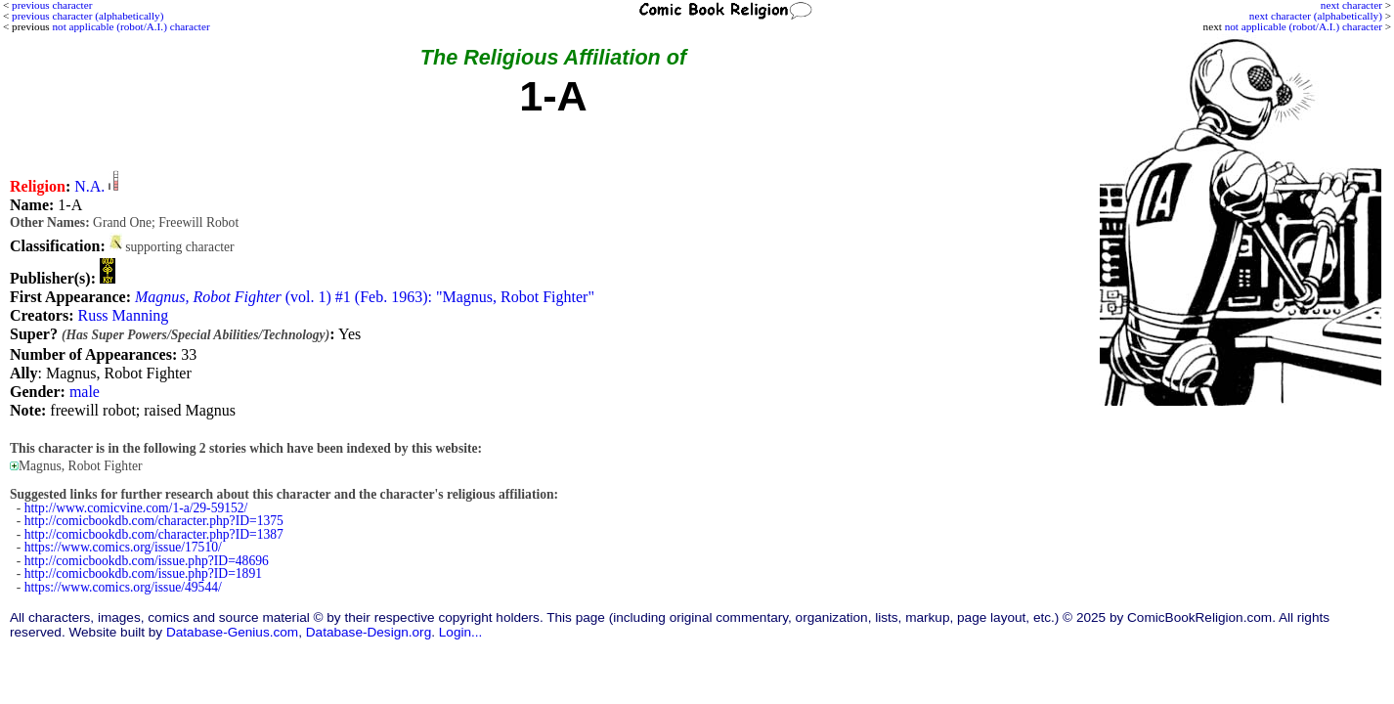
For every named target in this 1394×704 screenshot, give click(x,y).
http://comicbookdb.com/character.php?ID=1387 (153, 534)
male (84, 391)
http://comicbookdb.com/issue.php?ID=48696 (146, 560)
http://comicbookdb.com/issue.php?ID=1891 (143, 573)
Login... (461, 632)
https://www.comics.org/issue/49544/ (123, 587)
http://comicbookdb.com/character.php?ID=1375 (153, 520)
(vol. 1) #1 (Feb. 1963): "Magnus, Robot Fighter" (364, 296)
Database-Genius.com (232, 632)
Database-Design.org (368, 632)
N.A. (89, 186)
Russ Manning (122, 315)
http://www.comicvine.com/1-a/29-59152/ (136, 508)
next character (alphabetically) (1315, 16)
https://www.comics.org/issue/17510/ (123, 547)
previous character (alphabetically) (87, 16)
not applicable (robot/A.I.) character (1303, 26)
